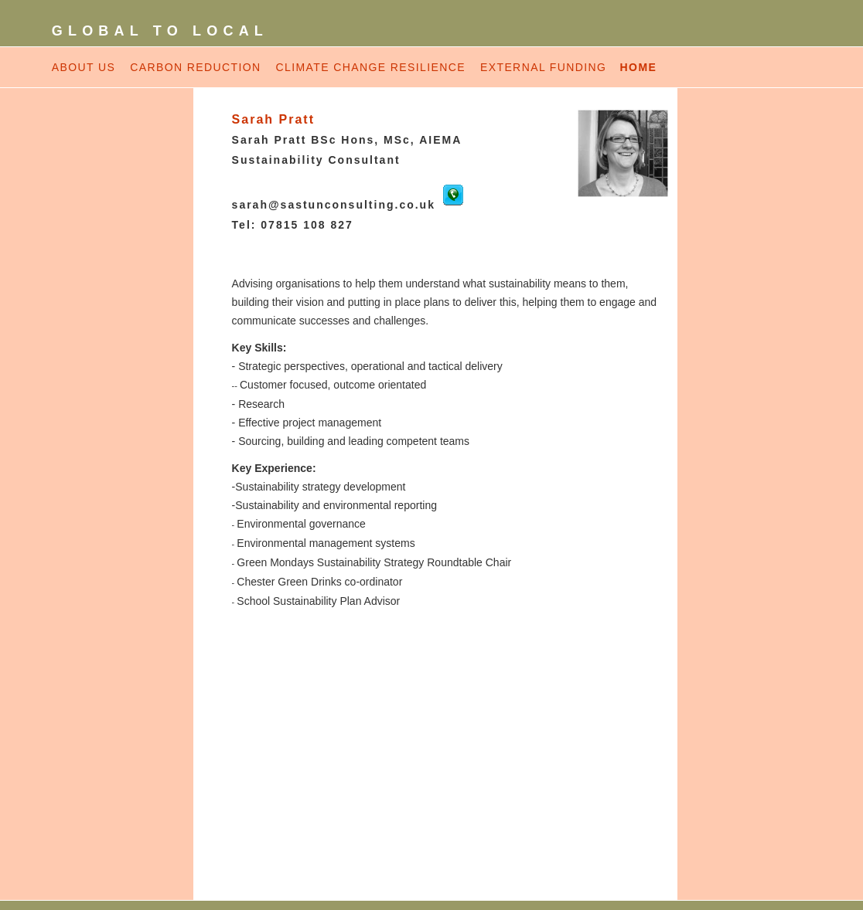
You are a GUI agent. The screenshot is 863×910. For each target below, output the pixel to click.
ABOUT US (84, 67)
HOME (638, 67)
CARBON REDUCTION (195, 67)
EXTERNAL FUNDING (545, 67)
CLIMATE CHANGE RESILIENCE (370, 67)
